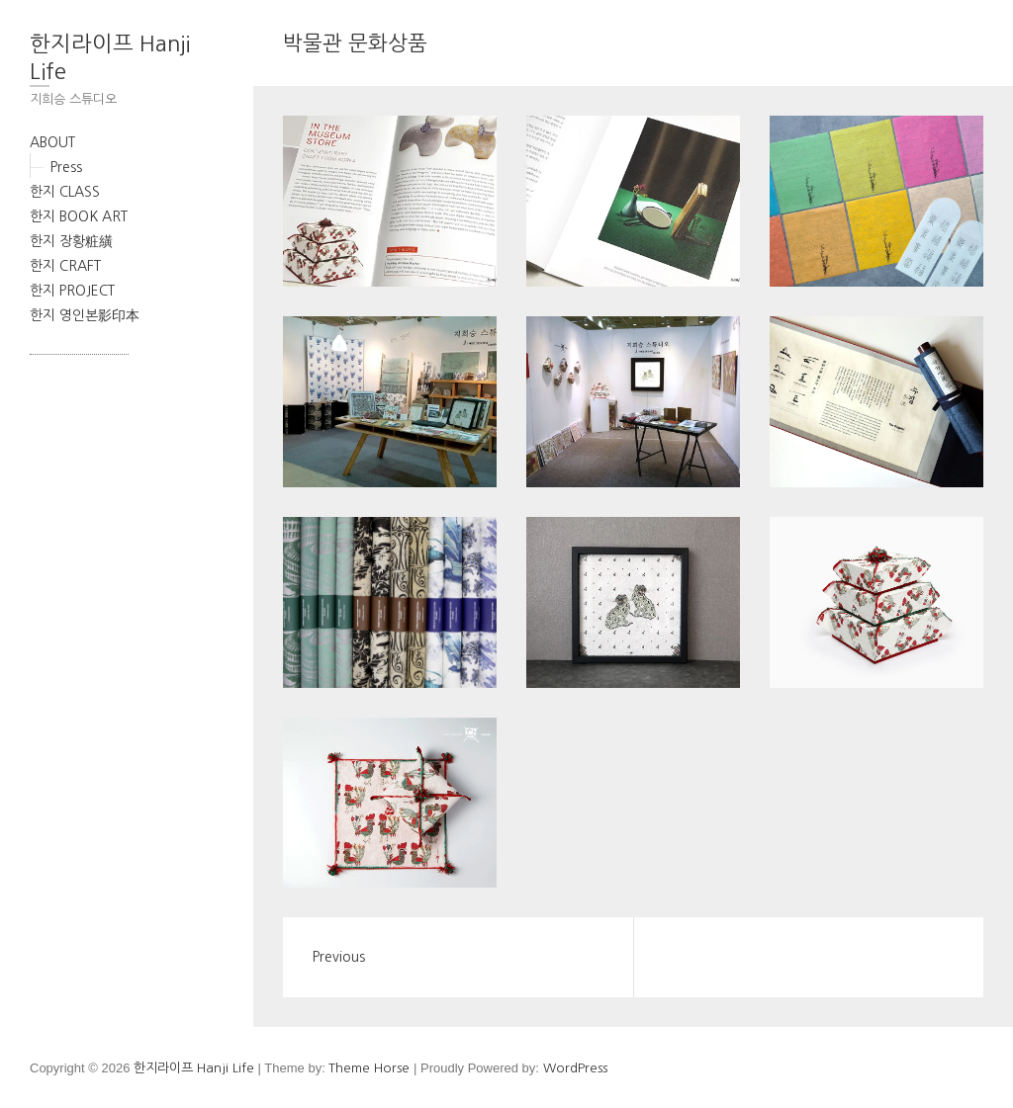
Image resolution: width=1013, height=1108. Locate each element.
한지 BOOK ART (79, 216)
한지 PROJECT (72, 291)
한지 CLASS (65, 192)
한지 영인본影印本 (84, 315)
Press (66, 167)
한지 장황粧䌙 (71, 241)
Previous (339, 957)
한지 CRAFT (65, 266)
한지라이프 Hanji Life (110, 57)
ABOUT (52, 142)
